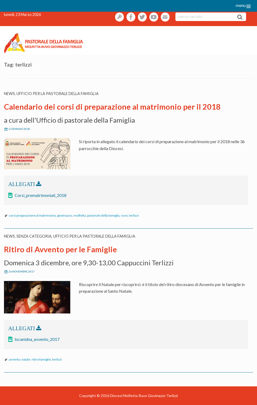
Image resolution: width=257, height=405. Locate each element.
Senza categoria (34, 236)
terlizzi (134, 215)
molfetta (80, 215)
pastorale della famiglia (103, 215)
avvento (14, 359)
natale (26, 359)
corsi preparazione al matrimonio (32, 215)
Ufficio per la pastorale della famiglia (57, 93)
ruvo (124, 215)
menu (241, 5)
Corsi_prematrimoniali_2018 (40, 195)
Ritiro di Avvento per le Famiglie (60, 249)
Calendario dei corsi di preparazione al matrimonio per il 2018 (112, 106)
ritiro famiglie (41, 359)
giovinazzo (64, 215)
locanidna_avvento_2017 (37, 339)
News (9, 93)
